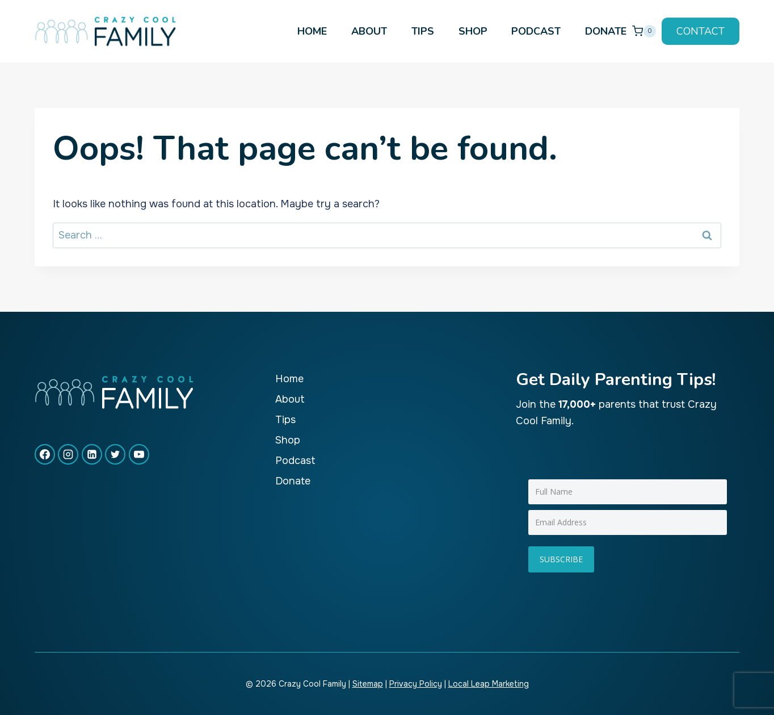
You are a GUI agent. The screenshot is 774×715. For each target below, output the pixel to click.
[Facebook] (45, 454)
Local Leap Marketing (488, 684)
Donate (605, 31)
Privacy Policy (415, 684)
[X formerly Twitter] (115, 454)
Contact (700, 31)
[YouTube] (139, 454)
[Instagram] (68, 454)
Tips (422, 31)
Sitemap (367, 684)
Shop (472, 31)
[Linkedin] (92, 454)
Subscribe (561, 559)
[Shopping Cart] (644, 31)
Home (312, 31)
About (369, 31)
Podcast (536, 31)
